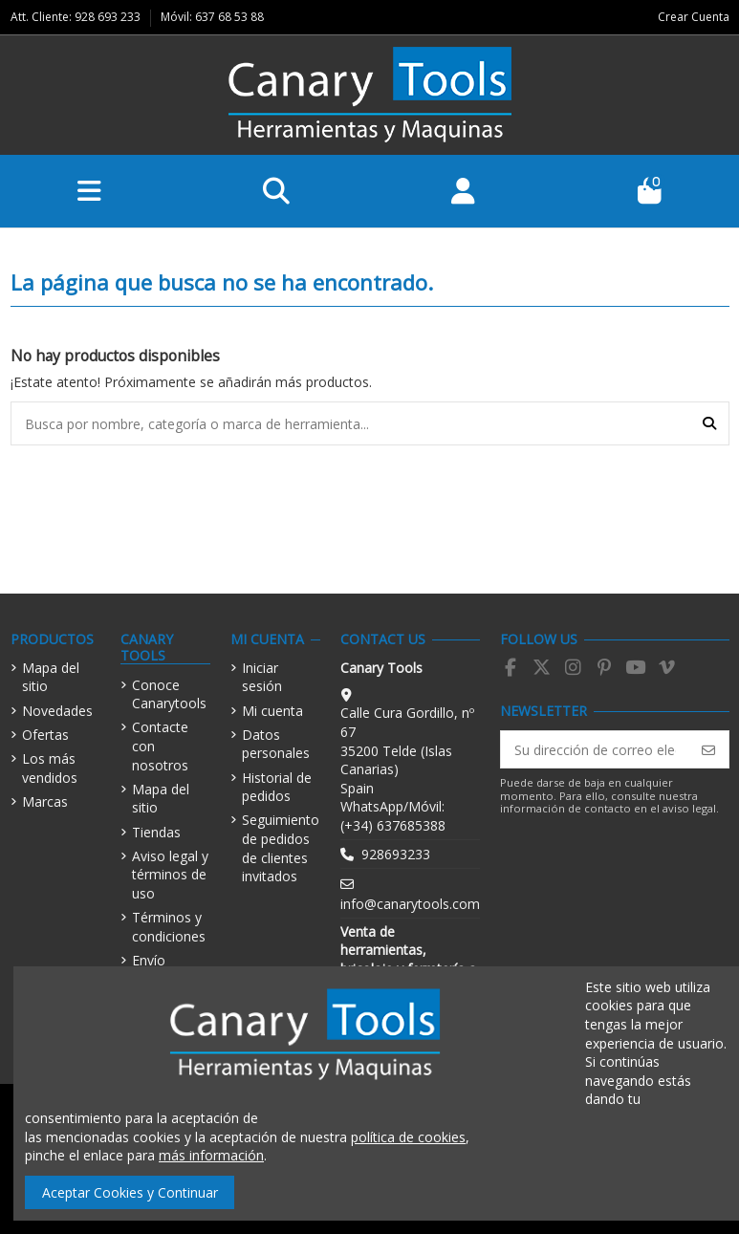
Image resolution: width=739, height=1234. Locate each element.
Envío (148, 960)
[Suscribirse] (708, 749)
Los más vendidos (49, 768)
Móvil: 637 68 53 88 (212, 17)
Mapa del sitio (50, 677)
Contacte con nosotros (160, 745)
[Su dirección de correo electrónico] (595, 749)
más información (211, 1155)
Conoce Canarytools (169, 694)
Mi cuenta (272, 711)
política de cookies (408, 1137)
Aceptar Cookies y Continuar (130, 1192)
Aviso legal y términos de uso (170, 874)
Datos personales (276, 744)
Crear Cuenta (693, 17)
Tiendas (156, 832)
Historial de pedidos (277, 787)
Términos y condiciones (169, 926)
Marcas (45, 801)
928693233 (395, 854)
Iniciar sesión (262, 677)
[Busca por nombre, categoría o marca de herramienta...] (709, 422)
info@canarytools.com (410, 904)
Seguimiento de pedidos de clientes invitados (280, 848)
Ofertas (45, 734)
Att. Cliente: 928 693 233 (77, 17)
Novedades (57, 711)
